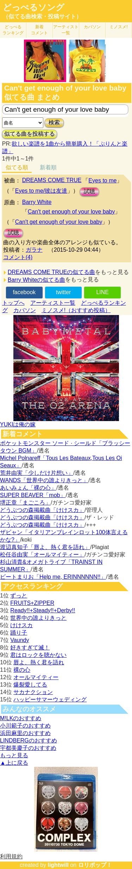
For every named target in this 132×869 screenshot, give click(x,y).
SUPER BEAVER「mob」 (32, 495)
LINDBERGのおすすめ (28, 740)
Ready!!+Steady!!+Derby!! (42, 610)
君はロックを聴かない (38, 655)
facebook (24, 292)
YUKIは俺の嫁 (18, 424)
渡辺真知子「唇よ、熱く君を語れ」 (45, 547)
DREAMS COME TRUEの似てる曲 (51, 272)
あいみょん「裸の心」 (28, 488)
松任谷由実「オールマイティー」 (42, 555)
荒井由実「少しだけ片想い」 (36, 473)
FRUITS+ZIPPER (32, 603)
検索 (54, 122)
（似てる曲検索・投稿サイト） (42, 16)
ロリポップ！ (95, 865)
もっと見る (14, 755)
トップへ (13, 303)
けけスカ (21, 625)
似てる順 (17, 167)
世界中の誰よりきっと (38, 618)
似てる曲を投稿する (29, 134)
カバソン (92, 26)
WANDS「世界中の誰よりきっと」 (44, 480)
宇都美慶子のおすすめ (28, 748)
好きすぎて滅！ (30, 648)
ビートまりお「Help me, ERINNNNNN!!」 (53, 577)
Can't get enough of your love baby (71, 212)
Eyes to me (102, 180)
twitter (63, 292)
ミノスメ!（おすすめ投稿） (76, 310)
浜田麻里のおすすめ (25, 733)
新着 (39, 29)
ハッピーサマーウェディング (50, 699)
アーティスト (65, 29)
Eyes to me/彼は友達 (41, 191)
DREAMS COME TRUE (52, 180)
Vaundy (19, 640)
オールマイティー (35, 677)
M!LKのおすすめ (20, 718)
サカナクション (33, 692)
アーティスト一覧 (52, 303)
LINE (102, 292)
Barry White (37, 202)
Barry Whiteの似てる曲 (36, 280)
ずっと (18, 596)
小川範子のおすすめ (25, 726)
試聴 (89, 191)
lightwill (58, 865)
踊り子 (18, 633)
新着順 (48, 167)
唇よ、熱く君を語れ (38, 662)
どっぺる (13, 29)
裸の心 (21, 670)
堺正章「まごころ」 (25, 503)
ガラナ (34, 250)
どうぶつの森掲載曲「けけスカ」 (42, 510)
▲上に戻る (14, 763)
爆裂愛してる (30, 685)
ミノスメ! (118, 26)
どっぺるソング (33, 7)
